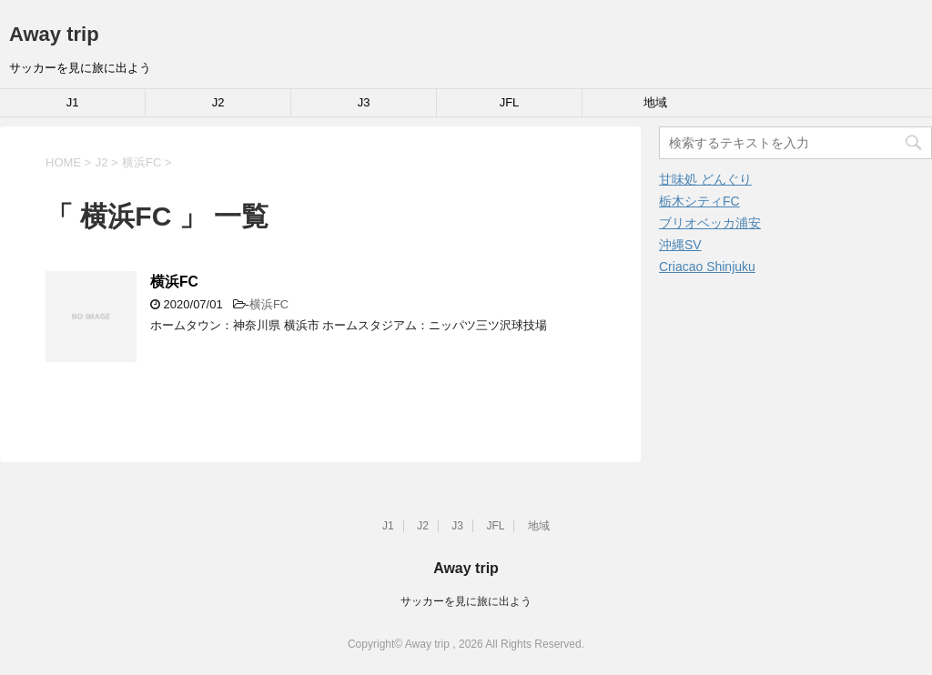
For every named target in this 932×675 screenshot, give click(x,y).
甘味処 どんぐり (705, 179)
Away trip (54, 34)
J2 (218, 102)
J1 (72, 102)
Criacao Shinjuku (707, 266)
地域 (655, 102)
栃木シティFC (699, 201)
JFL (510, 102)
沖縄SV (680, 244)
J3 (364, 102)
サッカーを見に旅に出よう (466, 601)
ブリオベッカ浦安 (710, 223)
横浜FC (174, 281)
